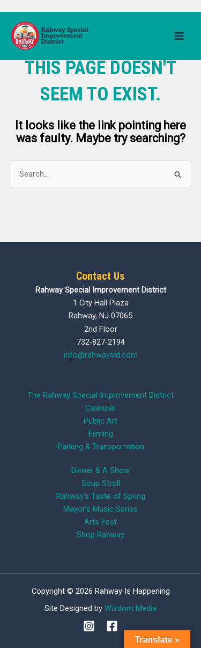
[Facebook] (112, 626)
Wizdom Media (131, 608)
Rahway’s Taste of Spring (100, 496)
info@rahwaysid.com (101, 355)
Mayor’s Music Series (100, 509)
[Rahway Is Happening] (51, 35)
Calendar (100, 408)
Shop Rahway (100, 535)
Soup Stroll (100, 483)
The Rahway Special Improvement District (100, 395)
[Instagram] (89, 626)
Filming (100, 434)
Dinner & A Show (100, 470)
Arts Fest (100, 522)
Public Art (100, 421)
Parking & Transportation (100, 447)
